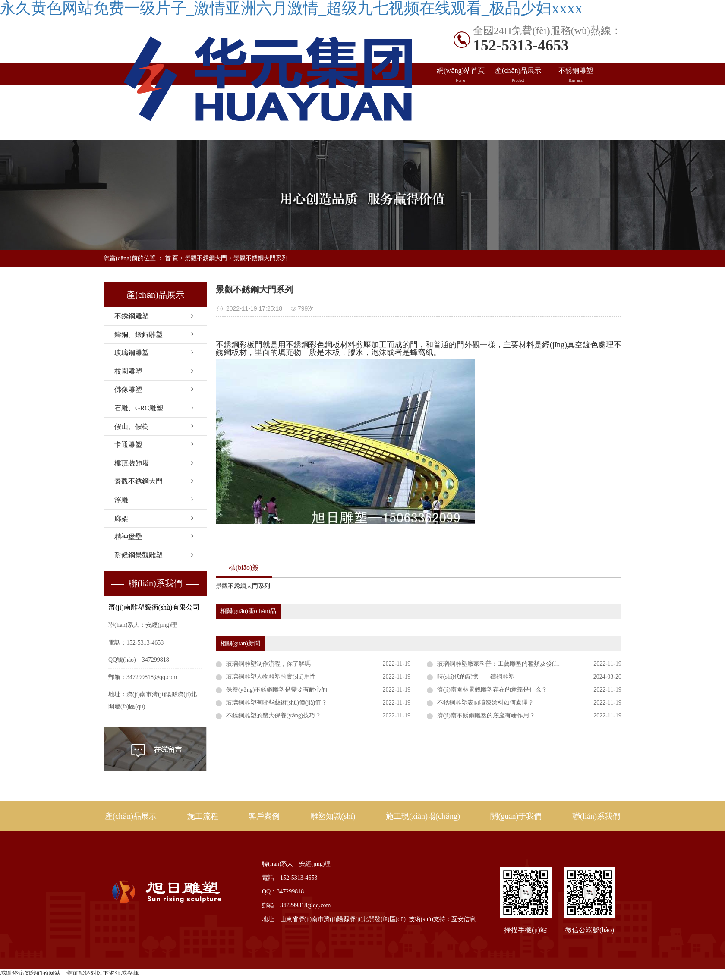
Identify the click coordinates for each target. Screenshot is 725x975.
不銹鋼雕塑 (575, 75)
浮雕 (121, 499)
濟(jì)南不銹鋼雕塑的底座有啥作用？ (486, 715)
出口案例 (518, 96)
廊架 (121, 518)
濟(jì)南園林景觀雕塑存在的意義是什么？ (492, 689)
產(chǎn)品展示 (518, 75)
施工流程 (202, 816)
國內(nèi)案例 (460, 96)
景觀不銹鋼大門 (206, 258)
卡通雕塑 (128, 444)
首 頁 (172, 258)
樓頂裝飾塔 (131, 463)
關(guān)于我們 (516, 816)
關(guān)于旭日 (518, 118)
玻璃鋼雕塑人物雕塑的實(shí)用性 (271, 676)
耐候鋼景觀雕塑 (138, 555)
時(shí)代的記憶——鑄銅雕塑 (476, 676)
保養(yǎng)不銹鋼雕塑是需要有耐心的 (276, 689)
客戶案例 (264, 816)
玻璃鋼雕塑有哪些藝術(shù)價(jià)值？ (276, 702)
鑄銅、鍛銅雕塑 (138, 334)
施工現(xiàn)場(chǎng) (460, 119)
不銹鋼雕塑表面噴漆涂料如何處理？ (485, 702)
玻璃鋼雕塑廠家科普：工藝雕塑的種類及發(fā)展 (502, 663)
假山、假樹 (131, 426)
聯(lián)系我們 (575, 118)
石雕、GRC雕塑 (138, 408)
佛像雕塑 (128, 389)
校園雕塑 (128, 371)
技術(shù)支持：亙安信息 (442, 919)
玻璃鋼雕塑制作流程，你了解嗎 (268, 663)
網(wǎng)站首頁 (460, 75)
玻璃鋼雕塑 (131, 352)
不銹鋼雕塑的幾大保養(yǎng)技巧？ (273, 715)
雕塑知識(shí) (575, 96)
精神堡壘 (128, 536)
